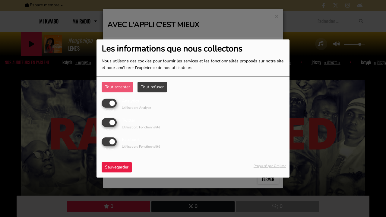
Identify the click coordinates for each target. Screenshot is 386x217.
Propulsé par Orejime (270, 166)
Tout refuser (152, 87)
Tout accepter (117, 87)
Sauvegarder (116, 167)
